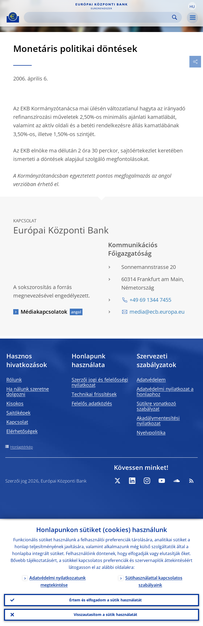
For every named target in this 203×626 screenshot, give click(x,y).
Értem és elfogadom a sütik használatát (105, 598)
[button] (192, 6)
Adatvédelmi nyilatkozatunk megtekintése (57, 580)
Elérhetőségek (22, 431)
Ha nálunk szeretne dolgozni (27, 391)
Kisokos (15, 403)
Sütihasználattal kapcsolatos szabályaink (153, 580)
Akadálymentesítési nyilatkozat (158, 420)
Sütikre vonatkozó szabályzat (156, 406)
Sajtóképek (18, 412)
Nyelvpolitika (151, 432)
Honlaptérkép (21, 446)
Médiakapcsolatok (44, 311)
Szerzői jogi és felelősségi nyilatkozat (100, 382)
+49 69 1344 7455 (150, 299)
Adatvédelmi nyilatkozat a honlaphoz (165, 391)
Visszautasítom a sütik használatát (105, 614)
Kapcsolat (17, 422)
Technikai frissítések (94, 394)
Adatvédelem (151, 379)
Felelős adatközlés (92, 403)
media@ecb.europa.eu (157, 311)
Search (174, 17)
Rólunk (14, 379)
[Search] (98, 17)
